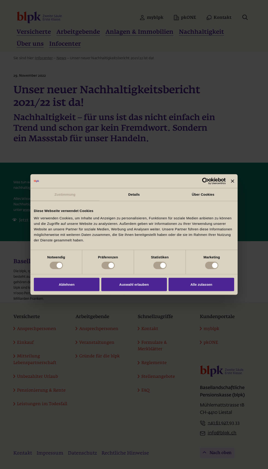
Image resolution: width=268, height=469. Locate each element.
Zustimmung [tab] (65, 194)
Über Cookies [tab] (203, 194)
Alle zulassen (201, 284)
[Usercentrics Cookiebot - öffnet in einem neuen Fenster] (205, 181)
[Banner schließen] (232, 181)
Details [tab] (134, 194)
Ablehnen (66, 284)
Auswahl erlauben (134, 284)
